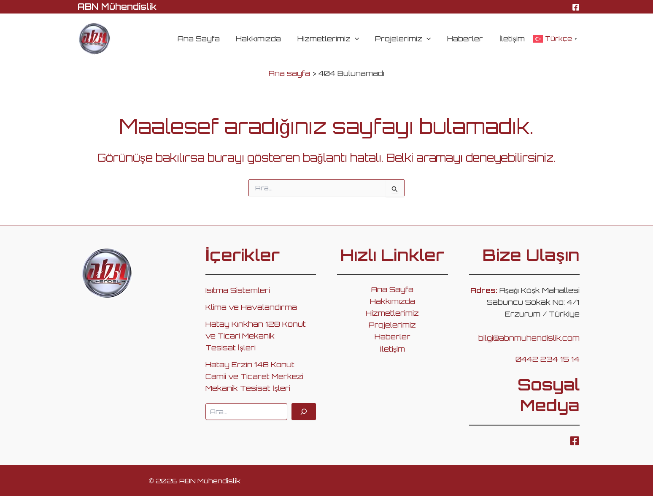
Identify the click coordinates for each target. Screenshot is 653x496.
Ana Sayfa (209, 38)
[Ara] (303, 411)
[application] (361, 39)
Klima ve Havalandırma (251, 307)
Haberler (468, 38)
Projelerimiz (408, 39)
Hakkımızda (266, 38)
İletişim (513, 38)
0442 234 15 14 (547, 359)
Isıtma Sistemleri (237, 290)
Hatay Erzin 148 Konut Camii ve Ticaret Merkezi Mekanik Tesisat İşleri (254, 376)
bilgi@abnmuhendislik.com (529, 337)
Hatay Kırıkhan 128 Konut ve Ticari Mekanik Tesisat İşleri (255, 336)
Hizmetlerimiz (334, 39)
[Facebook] (576, 7)
